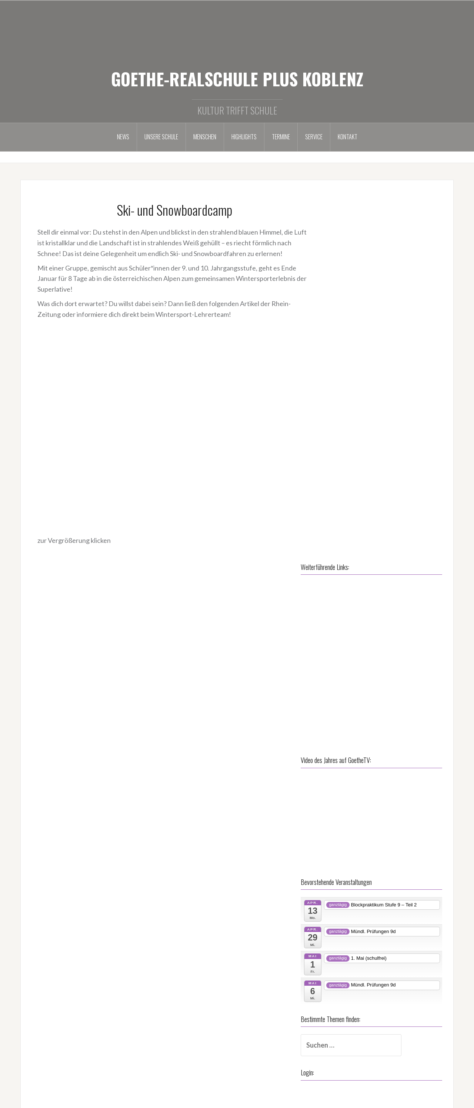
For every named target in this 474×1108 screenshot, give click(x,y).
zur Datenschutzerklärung (210, 1037)
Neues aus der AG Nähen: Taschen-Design (379, 1042)
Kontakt (347, 136)
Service (314, 136)
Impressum (188, 1023)
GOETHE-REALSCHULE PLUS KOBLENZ (237, 78)
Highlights (244, 136)
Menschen (204, 136)
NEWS (123, 136)
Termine (281, 136)
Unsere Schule (161, 136)
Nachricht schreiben (61, 1080)
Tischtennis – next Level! (354, 1055)
